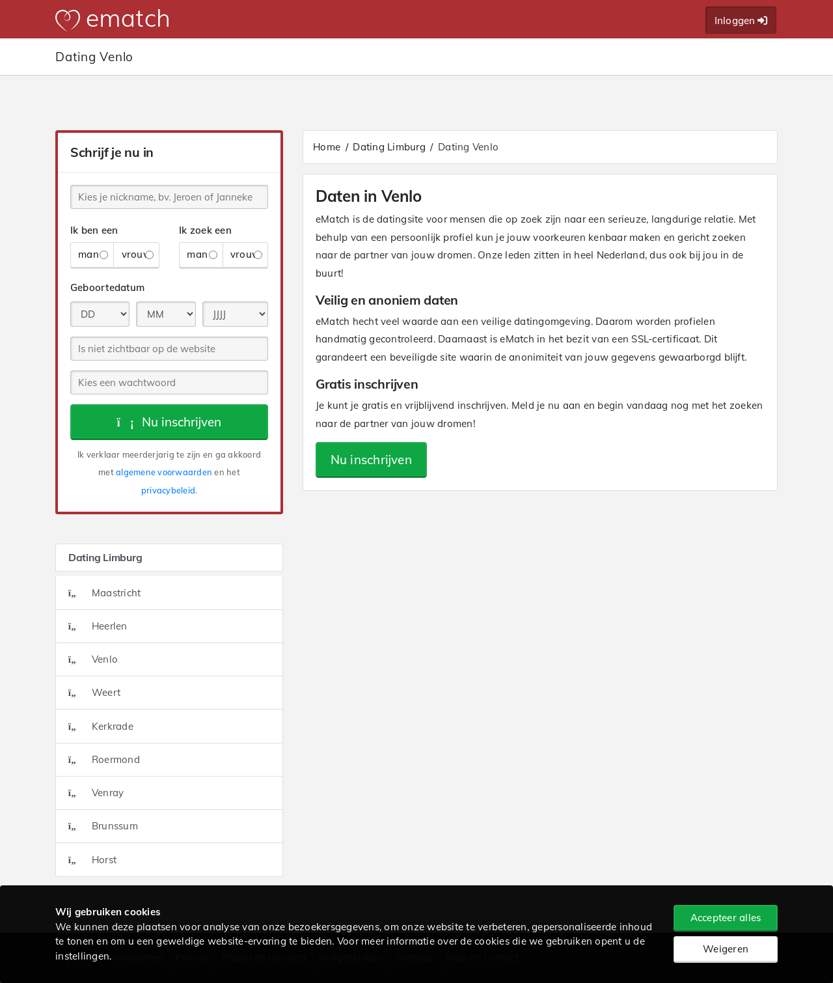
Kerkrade (100, 726)
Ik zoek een (205, 230)
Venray (96, 792)
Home (326, 147)
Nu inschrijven (169, 422)
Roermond (104, 759)
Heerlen (98, 626)
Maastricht (104, 593)
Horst (92, 859)
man (93, 254)
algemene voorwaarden (164, 472)
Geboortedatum (107, 287)
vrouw (138, 254)
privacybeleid (168, 490)
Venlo (93, 659)
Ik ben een (94, 230)
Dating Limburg (389, 147)
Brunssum (103, 826)
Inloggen (741, 20)
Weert (94, 692)
